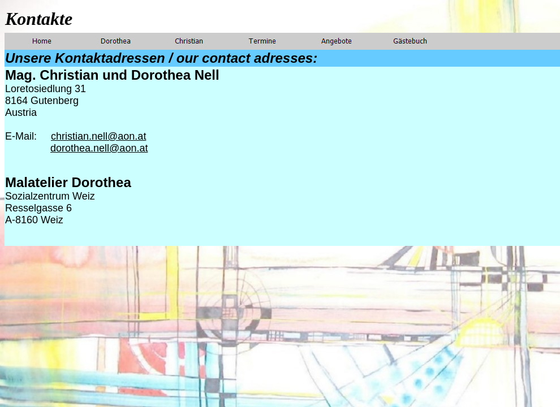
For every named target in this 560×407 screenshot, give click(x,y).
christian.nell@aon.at (98, 136)
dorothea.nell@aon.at (99, 148)
